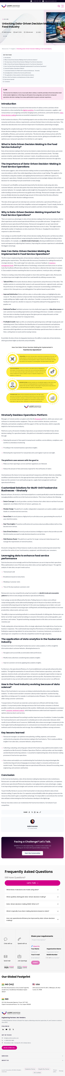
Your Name (35, 949)
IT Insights (12, 49)
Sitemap (61, 1071)
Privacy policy (55, 1070)
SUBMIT (35, 963)
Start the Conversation (32, 853)
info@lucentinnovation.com (50, 1)
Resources (5, 49)
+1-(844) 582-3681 (37, 1)
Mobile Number (52, 955)
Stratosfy (38, 419)
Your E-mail (35, 955)
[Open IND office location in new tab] (16, 1001)
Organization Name (54, 949)
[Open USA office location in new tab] (47, 987)
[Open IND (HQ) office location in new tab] (16, 987)
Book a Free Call (9, 1048)
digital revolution (28, 110)
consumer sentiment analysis (15, 710)
